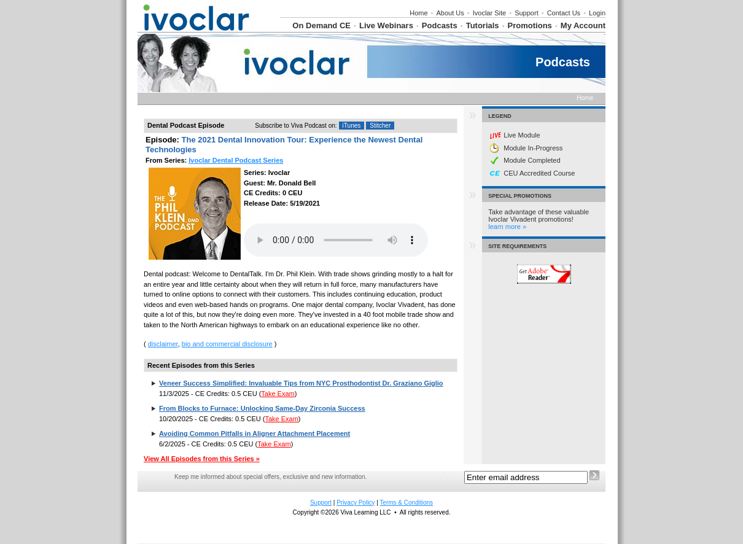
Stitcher (380, 125)
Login (597, 13)
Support (527, 13)
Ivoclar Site (489, 13)
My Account (583, 25)
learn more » (507, 226)
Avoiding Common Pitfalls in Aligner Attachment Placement (254, 433)
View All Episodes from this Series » (202, 458)
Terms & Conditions (406, 502)
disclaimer (163, 344)
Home (418, 13)
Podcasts (439, 25)
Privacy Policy (355, 502)
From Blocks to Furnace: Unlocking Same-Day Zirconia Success (262, 408)
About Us (450, 13)
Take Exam (277, 393)
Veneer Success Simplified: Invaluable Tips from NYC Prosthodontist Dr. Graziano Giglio (301, 383)
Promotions (530, 25)
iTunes (352, 125)
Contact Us (563, 13)
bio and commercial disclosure (227, 344)
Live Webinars (386, 25)
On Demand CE (321, 25)
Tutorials (482, 25)
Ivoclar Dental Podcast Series (236, 160)
